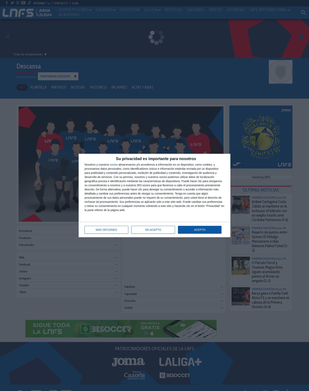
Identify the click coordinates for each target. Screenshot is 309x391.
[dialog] (154, 195)
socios (114, 164)
